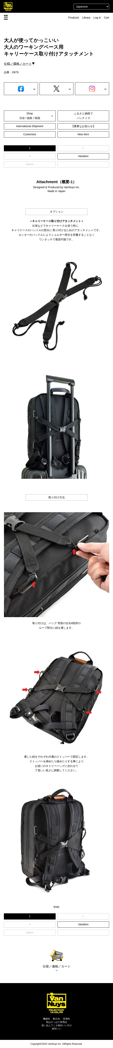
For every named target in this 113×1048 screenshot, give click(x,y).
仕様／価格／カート (18, 63)
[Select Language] (91, 6)
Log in (97, 17)
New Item (83, 134)
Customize (29, 134)
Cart (106, 17)
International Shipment (29, 126)
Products (73, 17)
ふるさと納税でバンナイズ (83, 116)
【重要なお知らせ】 (83, 126)
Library (86, 17)
